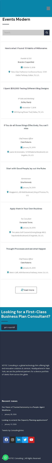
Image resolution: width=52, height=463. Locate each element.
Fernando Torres (26, 222)
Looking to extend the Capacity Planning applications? (25, 420)
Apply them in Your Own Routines (26, 208)
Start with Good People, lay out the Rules (26, 168)
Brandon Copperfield (26, 62)
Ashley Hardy (26, 102)
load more (27, 290)
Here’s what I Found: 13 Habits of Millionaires (26, 48)
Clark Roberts (26, 142)
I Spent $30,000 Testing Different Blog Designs (26, 88)
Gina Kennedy (26, 182)
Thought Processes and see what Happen (26, 248)
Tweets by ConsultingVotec (13, 430)
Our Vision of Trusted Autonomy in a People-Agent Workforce (23, 408)
